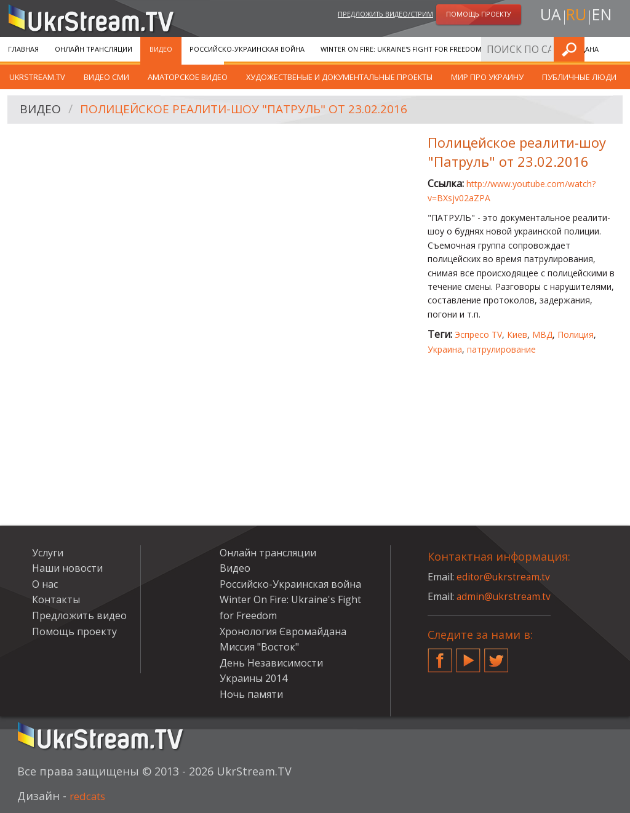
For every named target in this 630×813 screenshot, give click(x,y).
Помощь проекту (74, 631)
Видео (161, 49)
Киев (517, 334)
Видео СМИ (106, 76)
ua (548, 16)
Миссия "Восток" (259, 647)
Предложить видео (79, 615)
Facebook (440, 655)
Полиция (575, 334)
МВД (542, 334)
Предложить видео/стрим (385, 14)
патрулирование (501, 349)
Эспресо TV (478, 334)
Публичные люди (579, 76)
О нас (45, 584)
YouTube (468, 655)
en (603, 16)
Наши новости (67, 568)
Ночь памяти (251, 694)
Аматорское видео (188, 76)
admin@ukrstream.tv (504, 596)
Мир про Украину (487, 76)
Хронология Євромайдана (548, 49)
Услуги (47, 552)
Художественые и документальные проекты (339, 76)
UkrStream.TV (37, 76)
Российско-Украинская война (247, 49)
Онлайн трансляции (93, 49)
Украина (445, 349)
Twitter (496, 655)
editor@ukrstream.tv (504, 576)
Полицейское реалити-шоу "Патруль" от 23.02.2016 (252, 110)
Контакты (56, 599)
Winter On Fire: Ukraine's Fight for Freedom (401, 49)
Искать (617, 49)
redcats (90, 795)
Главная (23, 49)
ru (576, 16)
